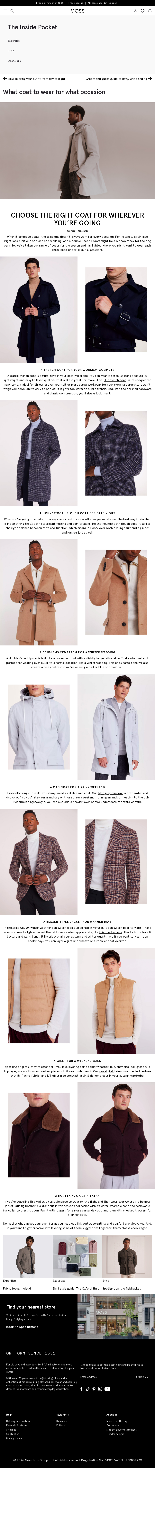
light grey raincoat (110, 793)
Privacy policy (14, 1438)
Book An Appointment (22, 1327)
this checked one (110, 932)
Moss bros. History (116, 1421)
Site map (11, 1429)
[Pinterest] (94, 1388)
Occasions (14, 61)
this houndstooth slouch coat (117, 524)
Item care (61, 1421)
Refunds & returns (16, 1425)
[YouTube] (107, 1388)
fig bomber (28, 1206)
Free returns (75, 3)
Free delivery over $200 (50, 3)
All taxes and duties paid (102, 3)
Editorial (61, 1425)
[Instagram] (100, 1388)
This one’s (115, 663)
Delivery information (18, 1421)
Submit (142, 1376)
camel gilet (106, 1071)
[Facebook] (81, 1388)
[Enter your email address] (107, 1376)
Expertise (14, 40)
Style (11, 51)
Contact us (12, 1434)
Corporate (112, 1425)
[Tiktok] (88, 1388)
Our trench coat (115, 380)
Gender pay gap (115, 1434)
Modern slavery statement (121, 1429)
